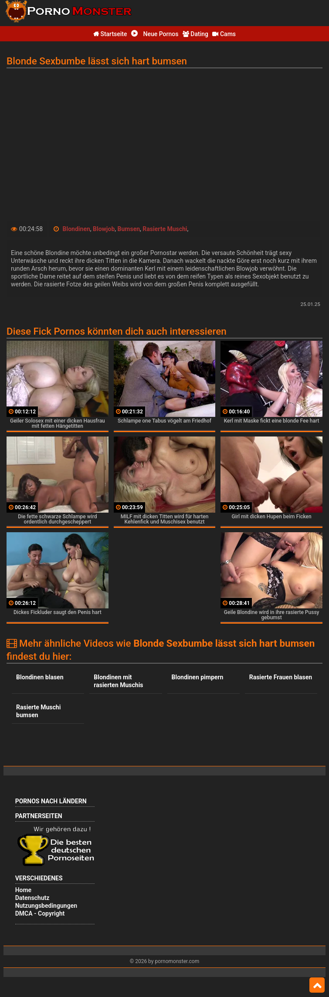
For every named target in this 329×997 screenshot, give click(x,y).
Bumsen (129, 228)
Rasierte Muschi (164, 228)
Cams (224, 33)
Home (23, 889)
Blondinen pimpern (198, 677)
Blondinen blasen (39, 677)
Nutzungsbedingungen (46, 905)
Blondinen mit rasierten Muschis (118, 681)
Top (317, 985)
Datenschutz (32, 897)
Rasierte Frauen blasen (280, 677)
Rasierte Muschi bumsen (38, 711)
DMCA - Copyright (40, 913)
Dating (195, 33)
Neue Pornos (154, 33)
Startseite (110, 33)
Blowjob (104, 228)
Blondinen (76, 228)
